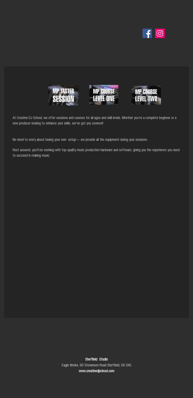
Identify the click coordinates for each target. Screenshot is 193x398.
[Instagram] (160, 33)
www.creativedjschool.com (96, 371)
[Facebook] (147, 33)
